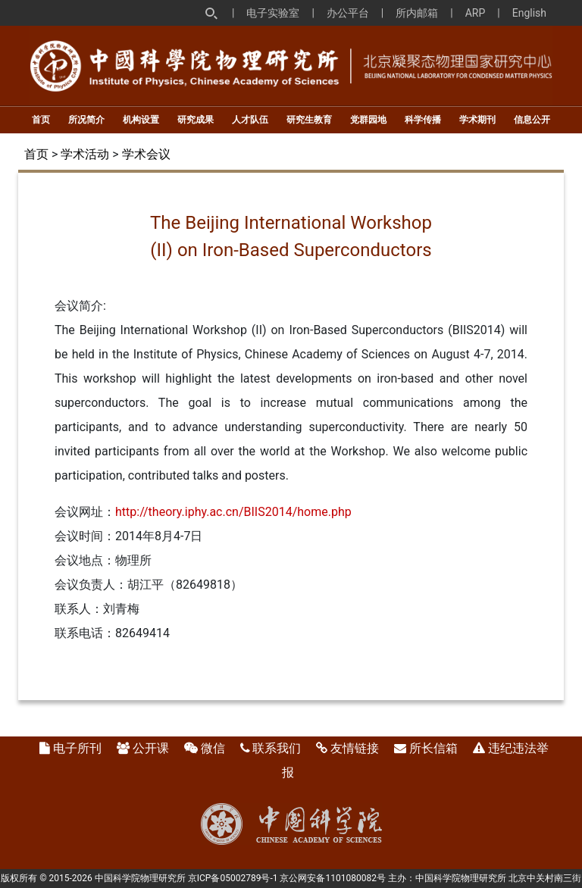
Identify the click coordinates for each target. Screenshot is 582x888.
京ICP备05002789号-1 (233, 878)
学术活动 (85, 154)
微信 (213, 748)
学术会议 (146, 154)
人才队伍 (250, 119)
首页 (41, 119)
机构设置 (141, 119)
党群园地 (368, 119)
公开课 (151, 748)
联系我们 (276, 748)
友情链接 (354, 748)
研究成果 (195, 119)
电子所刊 (77, 748)
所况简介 (86, 119)
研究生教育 (309, 119)
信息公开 (532, 119)
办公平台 (348, 13)
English (529, 13)
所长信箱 (433, 748)
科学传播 (423, 119)
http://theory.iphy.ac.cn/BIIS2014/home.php (233, 512)
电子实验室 (272, 13)
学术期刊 (477, 119)
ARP (475, 13)
